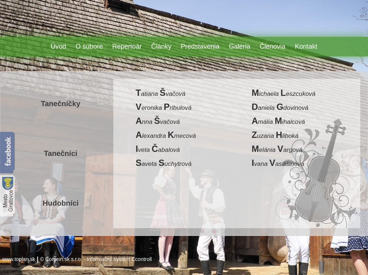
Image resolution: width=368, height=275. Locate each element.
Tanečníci (60, 153)
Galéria (239, 46)
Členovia (273, 46)
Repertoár (127, 46)
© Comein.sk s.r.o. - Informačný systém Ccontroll (96, 259)
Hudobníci (61, 203)
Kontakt (306, 46)
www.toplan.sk (18, 259)
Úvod (58, 46)
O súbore (89, 46)
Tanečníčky (60, 104)
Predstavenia (200, 46)
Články (161, 46)
